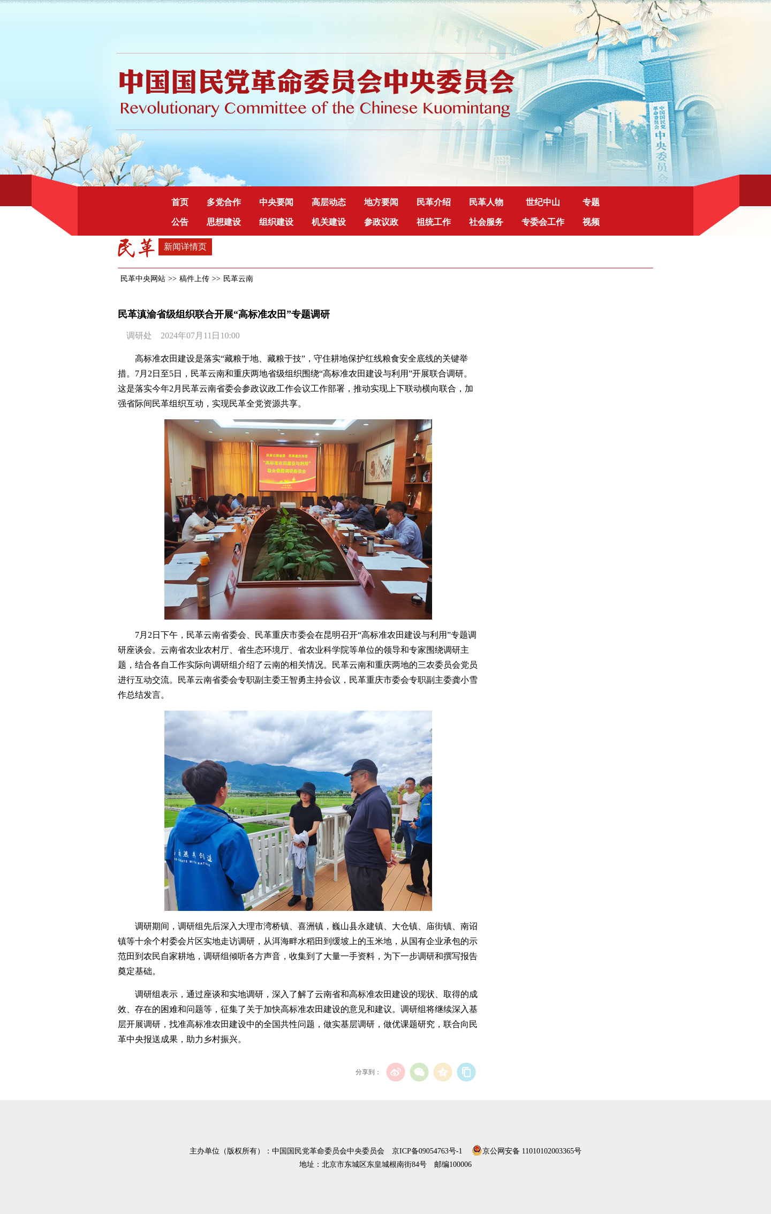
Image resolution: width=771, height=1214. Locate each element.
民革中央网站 (142, 279)
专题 (591, 202)
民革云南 (238, 279)
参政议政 (381, 222)
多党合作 (224, 202)
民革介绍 (434, 202)
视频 (591, 222)
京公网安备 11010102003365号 (526, 1149)
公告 (179, 222)
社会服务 (486, 222)
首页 (179, 202)
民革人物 (486, 202)
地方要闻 (381, 202)
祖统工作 (434, 222)
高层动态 (329, 202)
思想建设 (224, 222)
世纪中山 (543, 202)
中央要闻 (276, 202)
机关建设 (329, 222)
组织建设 (276, 222)
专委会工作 (542, 222)
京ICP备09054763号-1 (427, 1151)
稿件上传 (194, 279)
